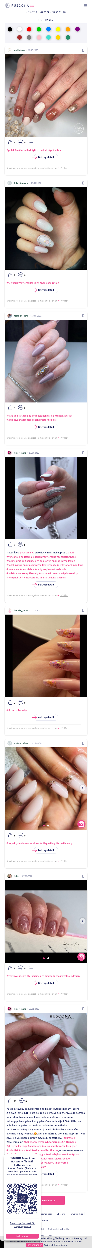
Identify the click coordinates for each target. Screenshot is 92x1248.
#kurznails (69, 1137)
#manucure (13, 569)
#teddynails (33, 419)
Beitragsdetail (44, 157)
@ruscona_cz (27, 552)
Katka (16, 876)
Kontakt (44, 1220)
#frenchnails (13, 556)
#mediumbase (31, 843)
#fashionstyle (14, 1162)
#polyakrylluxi (15, 843)
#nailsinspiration (49, 282)
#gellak (10, 150)
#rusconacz (55, 573)
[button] (44, 825)
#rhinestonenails (41, 415)
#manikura (77, 565)
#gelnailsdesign (71, 976)
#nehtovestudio (30, 577)
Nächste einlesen (46, 1200)
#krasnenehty (29, 1162)
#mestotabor (27, 569)
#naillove (42, 565)
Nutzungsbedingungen (41, 1213)
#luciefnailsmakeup (17, 573)
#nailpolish (13, 1154)
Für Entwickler (76, 1213)
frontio (65, 1229)
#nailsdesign (32, 561)
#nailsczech (54, 1158)
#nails (18, 150)
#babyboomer (32, 1142)
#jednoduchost (53, 976)
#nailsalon (69, 561)
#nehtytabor (64, 565)
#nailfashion (30, 565)
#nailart (26, 150)
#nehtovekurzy (37, 1166)
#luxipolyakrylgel (16, 419)
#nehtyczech (40, 1158)
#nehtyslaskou (46, 1162)
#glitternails (49, 556)
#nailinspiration (16, 561)
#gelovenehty (70, 573)
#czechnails (59, 569)
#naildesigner (69, 1146)
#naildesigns (38, 1154)
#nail (71, 552)
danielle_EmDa (21, 610)
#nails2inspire (14, 565)
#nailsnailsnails (58, 577)
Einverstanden (34, 1245)
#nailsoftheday (49, 1150)
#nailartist (45, 561)
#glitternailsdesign (42, 150)
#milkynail (46, 843)
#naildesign (34, 1146)
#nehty (57, 150)
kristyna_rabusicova (22, 743)
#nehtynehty (14, 577)
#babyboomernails (51, 1142)
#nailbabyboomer (56, 1154)
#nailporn (57, 561)
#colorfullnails (48, 419)
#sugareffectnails (66, 556)
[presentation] (9, 788)
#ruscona (44, 573)
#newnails (12, 282)
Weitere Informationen (55, 1245)
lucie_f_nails (20, 452)
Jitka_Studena (21, 183)
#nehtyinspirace (44, 569)
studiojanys (19, 50)
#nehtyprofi (61, 1162)
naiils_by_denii (21, 315)
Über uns (61, 1213)
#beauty (33, 573)
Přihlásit (64, 168)
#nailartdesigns (22, 415)
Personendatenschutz (15, 1213)
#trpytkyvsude (15, 976)
